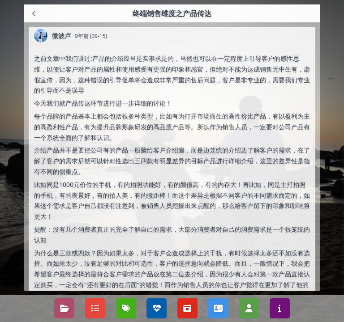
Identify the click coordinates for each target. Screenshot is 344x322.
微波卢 (61, 35)
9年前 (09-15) (91, 36)
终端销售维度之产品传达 (172, 13)
